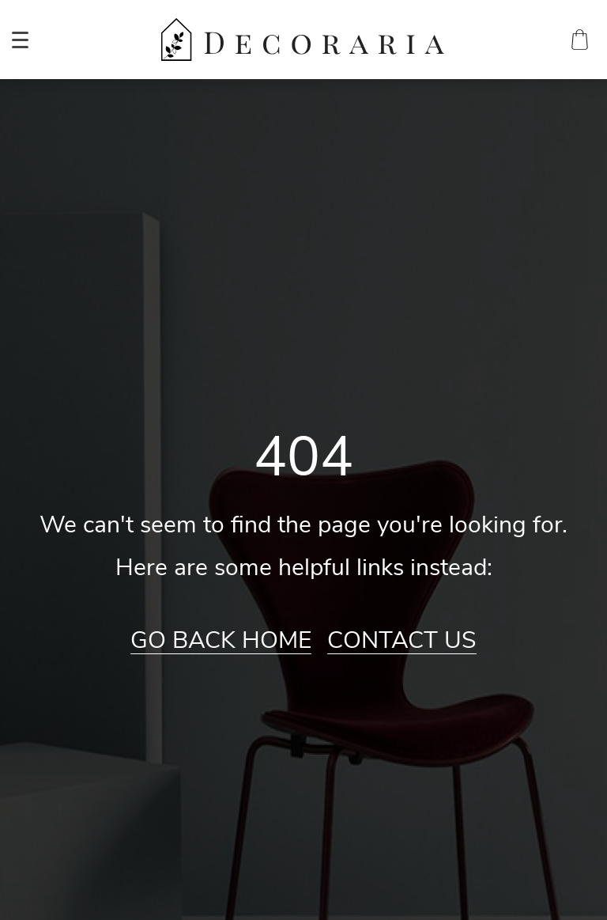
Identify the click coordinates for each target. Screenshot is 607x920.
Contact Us (402, 641)
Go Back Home (220, 641)
